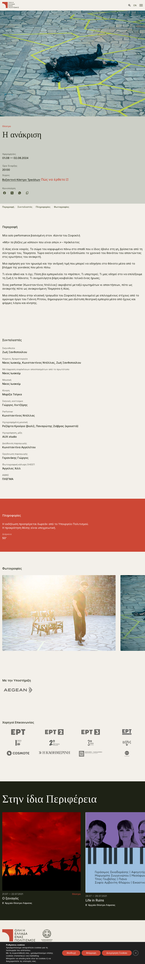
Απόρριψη (91, 953)
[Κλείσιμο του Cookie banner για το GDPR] (135, 953)
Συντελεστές (24, 206)
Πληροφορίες (43, 206)
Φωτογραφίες (61, 206)
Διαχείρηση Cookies (116, 953)
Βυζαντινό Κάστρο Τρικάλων (21, 179)
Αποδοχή (71, 953)
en (134, 5)
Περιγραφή (8, 206)
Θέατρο (6, 126)
